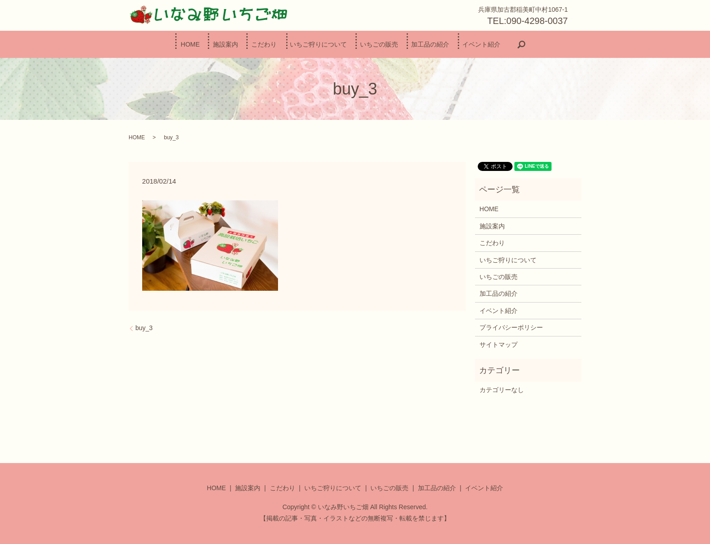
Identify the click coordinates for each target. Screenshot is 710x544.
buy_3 (144, 327)
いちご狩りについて (318, 43)
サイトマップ (499, 343)
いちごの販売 (391, 43)
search (564, 44)
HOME (153, 43)
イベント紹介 (518, 43)
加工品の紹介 (455, 43)
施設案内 (201, 43)
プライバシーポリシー (511, 327)
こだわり (251, 43)
